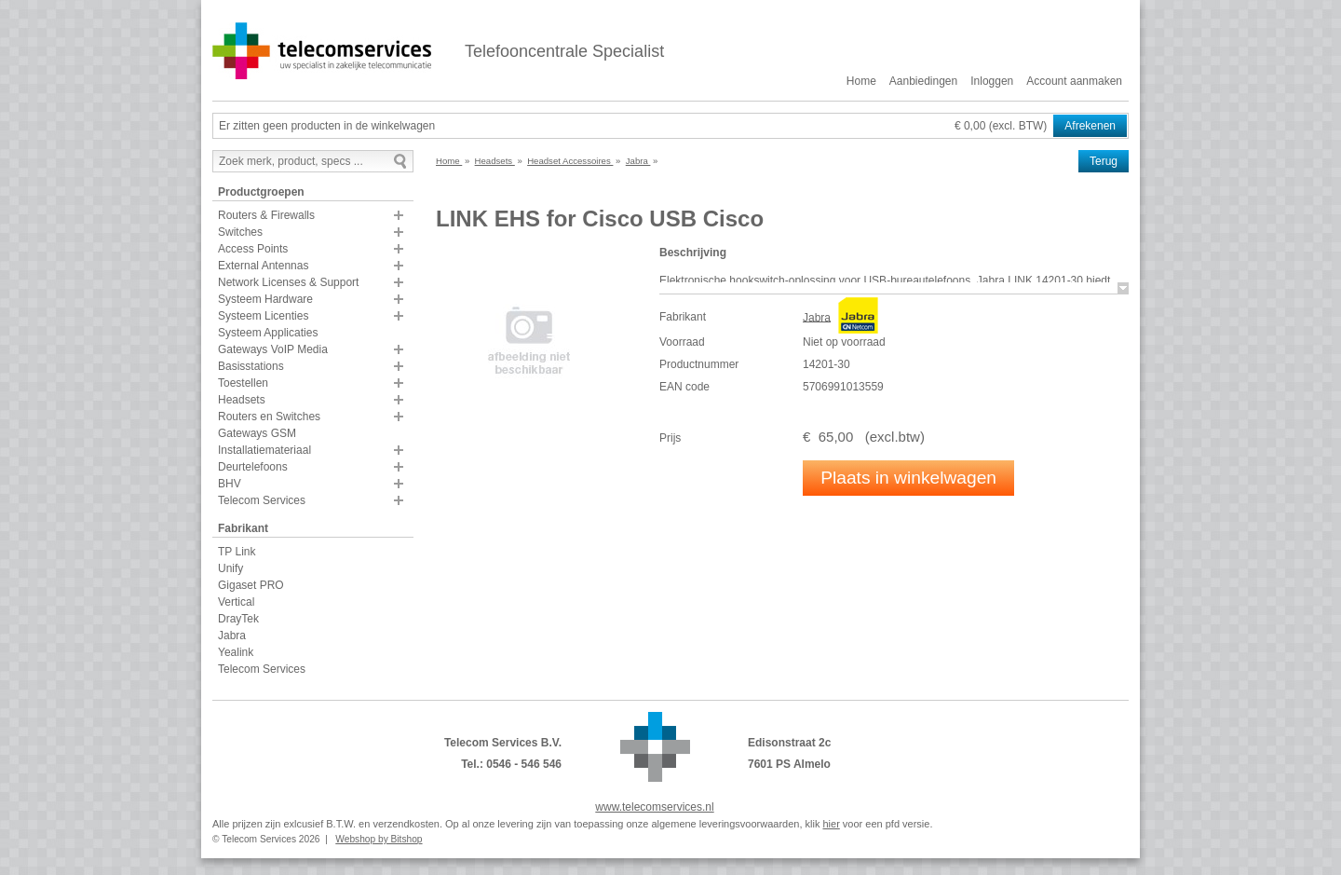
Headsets (241, 399)
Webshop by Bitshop (378, 839)
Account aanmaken (1074, 81)
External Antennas (263, 265)
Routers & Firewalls (266, 215)
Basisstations (251, 366)
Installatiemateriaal (264, 450)
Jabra (232, 635)
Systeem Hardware (265, 299)
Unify (230, 568)
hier (830, 823)
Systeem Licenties (263, 315)
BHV (229, 483)
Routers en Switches (269, 416)
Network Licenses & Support (288, 282)
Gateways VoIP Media (273, 349)
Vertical (236, 601)
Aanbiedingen (923, 81)
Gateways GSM (257, 433)
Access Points (253, 248)
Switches (240, 232)
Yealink (235, 652)
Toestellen (243, 383)
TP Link (236, 551)
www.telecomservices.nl (654, 806)
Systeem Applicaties (268, 332)
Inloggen (991, 81)
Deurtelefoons (253, 466)
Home (861, 81)
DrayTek (238, 618)
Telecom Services (261, 500)
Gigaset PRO (251, 585)
